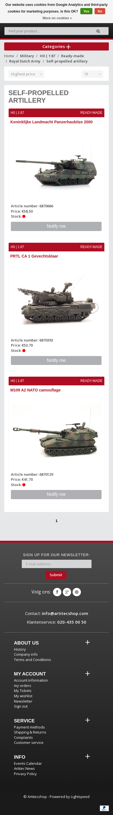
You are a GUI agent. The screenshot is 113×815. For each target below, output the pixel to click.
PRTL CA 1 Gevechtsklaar (34, 256)
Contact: (56, 613)
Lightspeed (80, 796)
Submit (56, 574)
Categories (56, 46)
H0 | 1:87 (47, 55)
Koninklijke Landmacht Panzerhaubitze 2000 (51, 122)
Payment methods (29, 727)
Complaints (23, 737)
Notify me (56, 226)
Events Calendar (28, 763)
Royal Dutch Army (24, 61)
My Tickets (23, 690)
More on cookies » (57, 18)
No (100, 11)
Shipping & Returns (30, 732)
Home (9, 55)
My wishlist (23, 695)
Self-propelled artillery (67, 61)
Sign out (21, 706)
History (20, 649)
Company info (26, 654)
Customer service (29, 742)
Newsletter (23, 701)
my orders (22, 685)
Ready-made (72, 55)
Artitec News (24, 768)
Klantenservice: (56, 622)
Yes (86, 11)
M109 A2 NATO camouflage (35, 390)
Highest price (23, 73)
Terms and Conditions (32, 659)
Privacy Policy (25, 773)
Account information (31, 680)
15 (86, 73)
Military (27, 55)
